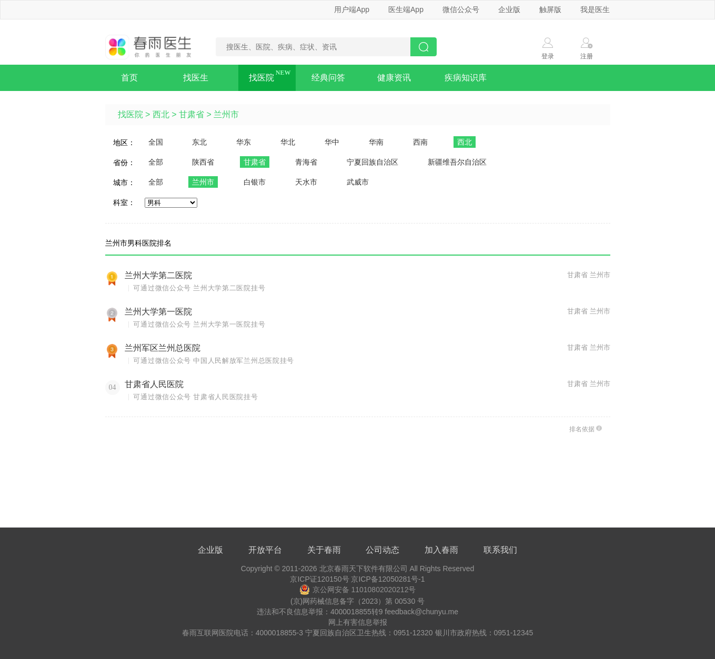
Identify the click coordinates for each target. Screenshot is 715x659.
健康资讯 (394, 77)
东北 (199, 142)
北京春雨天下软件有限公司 (363, 568)
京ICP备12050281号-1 (388, 579)
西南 (420, 142)
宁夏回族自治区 (372, 162)
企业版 (509, 9)
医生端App (406, 9)
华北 (287, 142)
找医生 (195, 77)
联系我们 (500, 549)
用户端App (351, 9)
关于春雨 (324, 549)
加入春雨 (441, 549)
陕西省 (203, 162)
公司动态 (382, 549)
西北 (161, 114)
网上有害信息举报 (357, 622)
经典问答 (328, 77)
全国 (155, 142)
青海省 (306, 162)
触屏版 (550, 9)
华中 (332, 142)
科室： (124, 202)
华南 (376, 142)
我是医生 (595, 9)
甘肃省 (191, 114)
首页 (129, 77)
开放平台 (265, 549)
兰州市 (226, 114)
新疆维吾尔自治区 (457, 162)
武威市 (358, 182)
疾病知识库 (466, 77)
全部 (155, 162)
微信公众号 (460, 9)
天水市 (306, 182)
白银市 (255, 182)
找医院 (261, 77)
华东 (243, 142)
